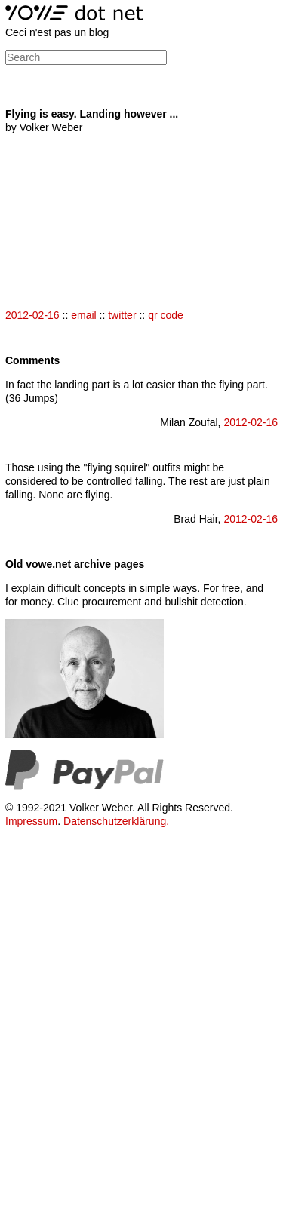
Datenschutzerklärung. (116, 821)
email (83, 315)
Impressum (31, 821)
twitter (122, 315)
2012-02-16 (32, 315)
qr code (165, 315)
